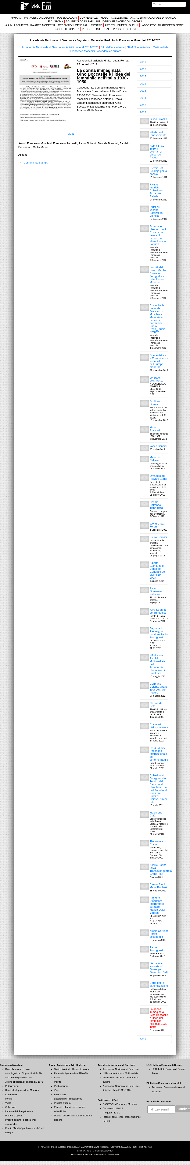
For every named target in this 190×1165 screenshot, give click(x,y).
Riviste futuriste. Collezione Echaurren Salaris (156, 190)
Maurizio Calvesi (155, 459)
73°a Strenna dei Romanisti (158, 611)
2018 (143, 69)
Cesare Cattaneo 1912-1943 (156, 505)
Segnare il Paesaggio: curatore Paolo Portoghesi (159, 633)
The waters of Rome (158, 843)
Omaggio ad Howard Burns (158, 477)
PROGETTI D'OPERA (66, 29)
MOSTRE (96, 25)
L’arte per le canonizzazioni (159, 984)
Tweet (70, 133)
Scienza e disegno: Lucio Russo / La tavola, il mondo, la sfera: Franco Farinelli (158, 235)
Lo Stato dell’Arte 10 (156, 379)
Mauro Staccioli (155, 429)
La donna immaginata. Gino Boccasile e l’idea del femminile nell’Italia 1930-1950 (159, 1017)
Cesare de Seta (156, 705)
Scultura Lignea (155, 403)
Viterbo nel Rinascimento (158, 134)
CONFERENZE (89, 17)
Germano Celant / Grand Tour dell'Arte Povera (159, 688)
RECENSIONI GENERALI (73, 25)
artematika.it (100, 1154)
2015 (143, 90)
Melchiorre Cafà (156, 814)
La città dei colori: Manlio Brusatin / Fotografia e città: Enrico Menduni (158, 275)
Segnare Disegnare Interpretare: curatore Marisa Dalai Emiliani (157, 905)
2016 (143, 83)
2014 (143, 97)
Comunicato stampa (36, 162)
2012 (143, 112)
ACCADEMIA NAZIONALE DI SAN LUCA (154, 17)
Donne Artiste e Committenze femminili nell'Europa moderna (159, 361)
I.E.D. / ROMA (55, 21)
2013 (143, 105)
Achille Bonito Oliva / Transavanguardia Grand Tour (161, 869)
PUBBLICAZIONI (67, 17)
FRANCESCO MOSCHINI (39, 17)
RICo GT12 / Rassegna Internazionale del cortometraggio (159, 753)
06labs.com (113, 1154)
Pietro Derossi (158, 537)
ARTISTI (110, 25)
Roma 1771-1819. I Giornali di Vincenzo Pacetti (157, 151)
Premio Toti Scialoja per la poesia (158, 171)
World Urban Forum (157, 525)
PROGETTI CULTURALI (96, 29)
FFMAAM (16, 17)
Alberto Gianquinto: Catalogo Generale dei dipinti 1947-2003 (157, 570)
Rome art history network (159, 726)
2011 (143, 1039)
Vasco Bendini (158, 446)
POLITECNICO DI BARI (80, 21)
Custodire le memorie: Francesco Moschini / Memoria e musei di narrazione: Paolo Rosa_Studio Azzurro (157, 319)
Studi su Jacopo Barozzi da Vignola (156, 211)
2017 (143, 76)
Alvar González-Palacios (156, 591)
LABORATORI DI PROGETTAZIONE (162, 25)
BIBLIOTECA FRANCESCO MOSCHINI (119, 21)
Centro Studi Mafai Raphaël (158, 886)
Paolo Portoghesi (156, 949)
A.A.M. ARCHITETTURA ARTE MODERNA (30, 25)
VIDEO (104, 17)
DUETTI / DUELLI (127, 25)
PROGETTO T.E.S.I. (125, 29)
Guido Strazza (158, 119)
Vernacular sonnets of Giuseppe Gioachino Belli (159, 968)
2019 (143, 62)
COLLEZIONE (119, 17)
